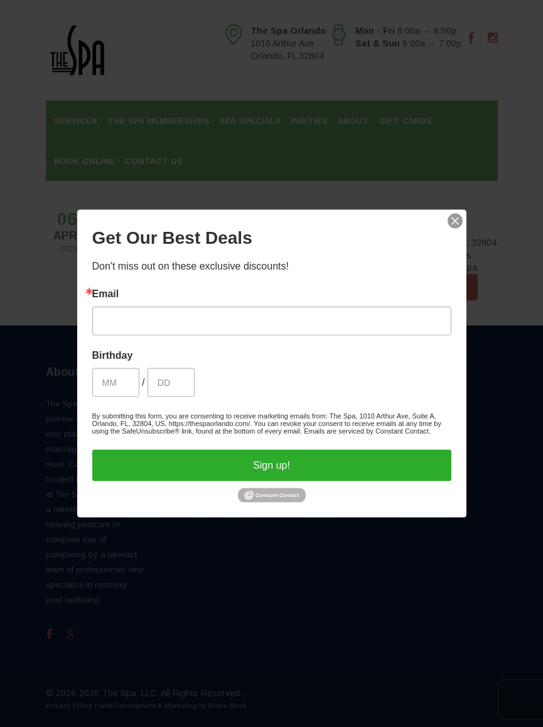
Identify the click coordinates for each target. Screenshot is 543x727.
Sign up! (271, 464)
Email (105, 293)
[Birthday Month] (115, 382)
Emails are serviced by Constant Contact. (367, 430)
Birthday (112, 355)
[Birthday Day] (171, 382)
